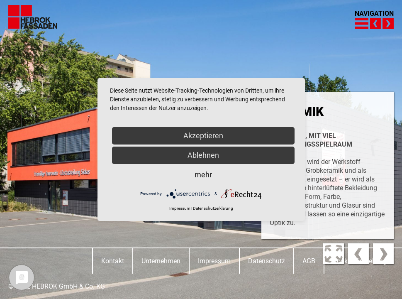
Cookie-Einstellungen (363, 261)
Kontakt (112, 261)
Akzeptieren (203, 135)
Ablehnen (203, 155)
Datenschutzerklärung (213, 208)
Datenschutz (266, 261)
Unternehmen (160, 261)
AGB (308, 261)
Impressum (214, 261)
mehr (203, 174)
